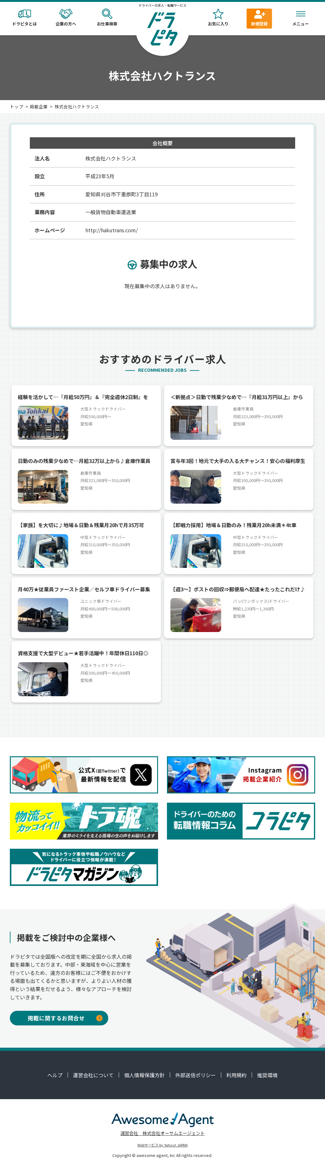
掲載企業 (39, 106)
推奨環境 (267, 1075)
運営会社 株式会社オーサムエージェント (162, 1133)
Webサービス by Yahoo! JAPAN (162, 1144)
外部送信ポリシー (195, 1075)
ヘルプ (55, 1075)
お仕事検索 (107, 18)
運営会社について (93, 1075)
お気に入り (218, 18)
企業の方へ (65, 18)
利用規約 (236, 1075)
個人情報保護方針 (144, 1075)
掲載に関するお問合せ (65, 1018)
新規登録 (259, 18)
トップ (16, 106)
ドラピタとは (24, 18)
